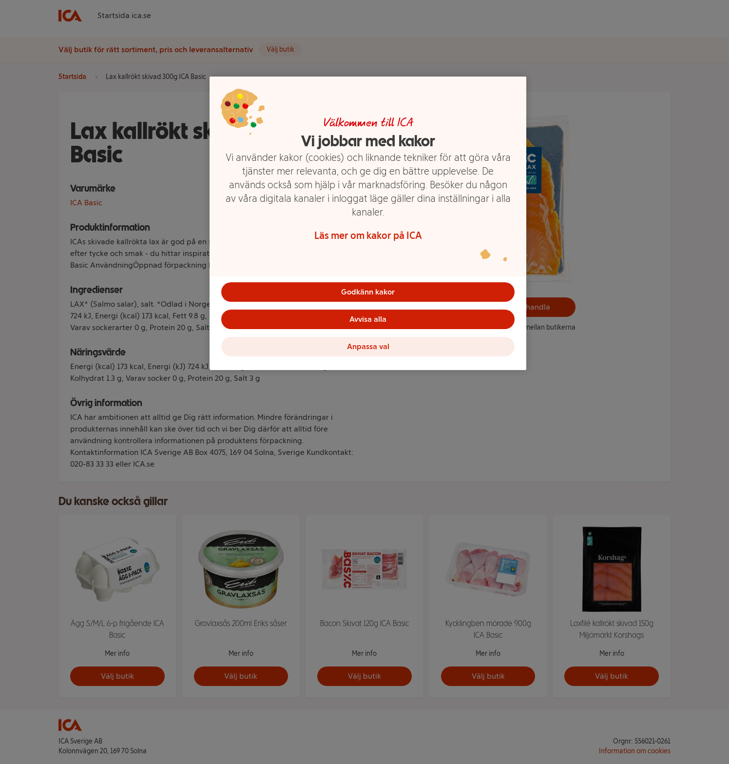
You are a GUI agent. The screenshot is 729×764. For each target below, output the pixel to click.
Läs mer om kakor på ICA (368, 235)
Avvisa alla (367, 319)
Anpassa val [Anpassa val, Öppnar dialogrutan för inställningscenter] (368, 346)
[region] (368, 223)
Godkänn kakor (368, 291)
